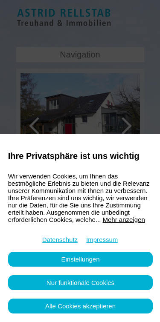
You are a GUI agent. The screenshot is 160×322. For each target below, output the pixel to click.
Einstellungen (80, 259)
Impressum (102, 239)
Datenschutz (60, 239)
